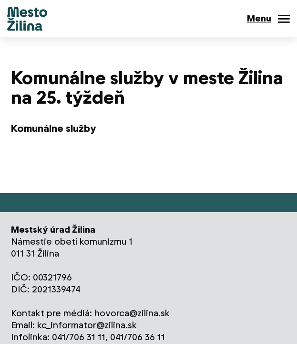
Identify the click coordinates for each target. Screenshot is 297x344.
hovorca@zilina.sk (132, 313)
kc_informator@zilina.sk (87, 325)
